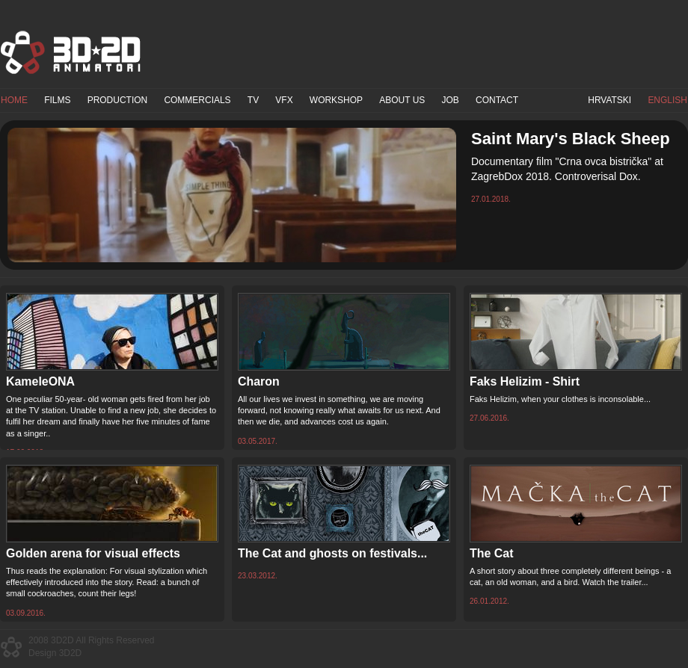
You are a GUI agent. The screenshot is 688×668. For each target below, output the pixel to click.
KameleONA (40, 381)
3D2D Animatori (71, 52)
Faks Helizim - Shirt (525, 381)
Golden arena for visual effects (93, 553)
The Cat (491, 553)
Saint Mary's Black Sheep (570, 138)
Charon (259, 381)
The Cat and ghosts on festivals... (332, 553)
